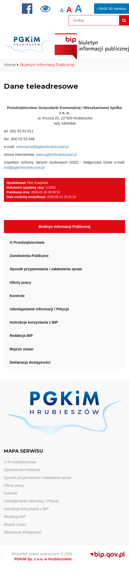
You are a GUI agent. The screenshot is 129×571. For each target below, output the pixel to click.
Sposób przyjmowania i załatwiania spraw (46, 269)
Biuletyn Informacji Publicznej (64, 226)
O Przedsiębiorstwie (27, 242)
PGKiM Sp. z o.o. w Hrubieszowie (43, 559)
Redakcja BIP (21, 335)
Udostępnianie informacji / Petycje (39, 309)
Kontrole (17, 296)
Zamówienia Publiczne (29, 256)
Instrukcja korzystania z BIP (34, 322)
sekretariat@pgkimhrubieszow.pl (42, 147)
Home (10, 64)
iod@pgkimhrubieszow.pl (24, 167)
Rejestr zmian (21, 349)
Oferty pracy (20, 282)
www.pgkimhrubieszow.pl (56, 154)
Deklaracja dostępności (30, 362)
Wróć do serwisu (111, 9)
